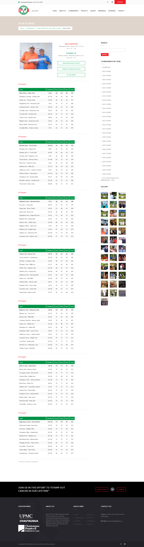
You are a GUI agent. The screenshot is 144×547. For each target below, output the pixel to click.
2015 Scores (106, 112)
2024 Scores (106, 75)
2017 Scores (106, 104)
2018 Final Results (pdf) (71, 63)
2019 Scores (106, 96)
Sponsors (111, 11)
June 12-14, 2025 (38, 2)
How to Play (101, 489)
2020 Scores (106, 92)
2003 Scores (106, 161)
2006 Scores (106, 149)
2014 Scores (106, 116)
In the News (71, 75)
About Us (62, 11)
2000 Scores (106, 174)
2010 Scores (106, 133)
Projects (84, 11)
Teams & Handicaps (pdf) (71, 69)
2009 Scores (106, 137)
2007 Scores (106, 145)
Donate (120, 2)
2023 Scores (106, 79)
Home (55, 11)
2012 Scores (106, 125)
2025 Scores (106, 71)
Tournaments (73, 11)
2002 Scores (106, 166)
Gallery (93, 11)
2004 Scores (106, 157)
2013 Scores (106, 120)
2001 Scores (106, 170)
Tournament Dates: (27, 2)
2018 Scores (106, 100)
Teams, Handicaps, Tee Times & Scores (49, 28)
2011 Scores (106, 129)
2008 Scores (106, 141)
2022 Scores (106, 83)
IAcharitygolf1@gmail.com (114, 521)
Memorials (102, 11)
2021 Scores (106, 88)
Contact (121, 11)
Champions (106, 67)
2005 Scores (106, 153)
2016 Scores (106, 108)
